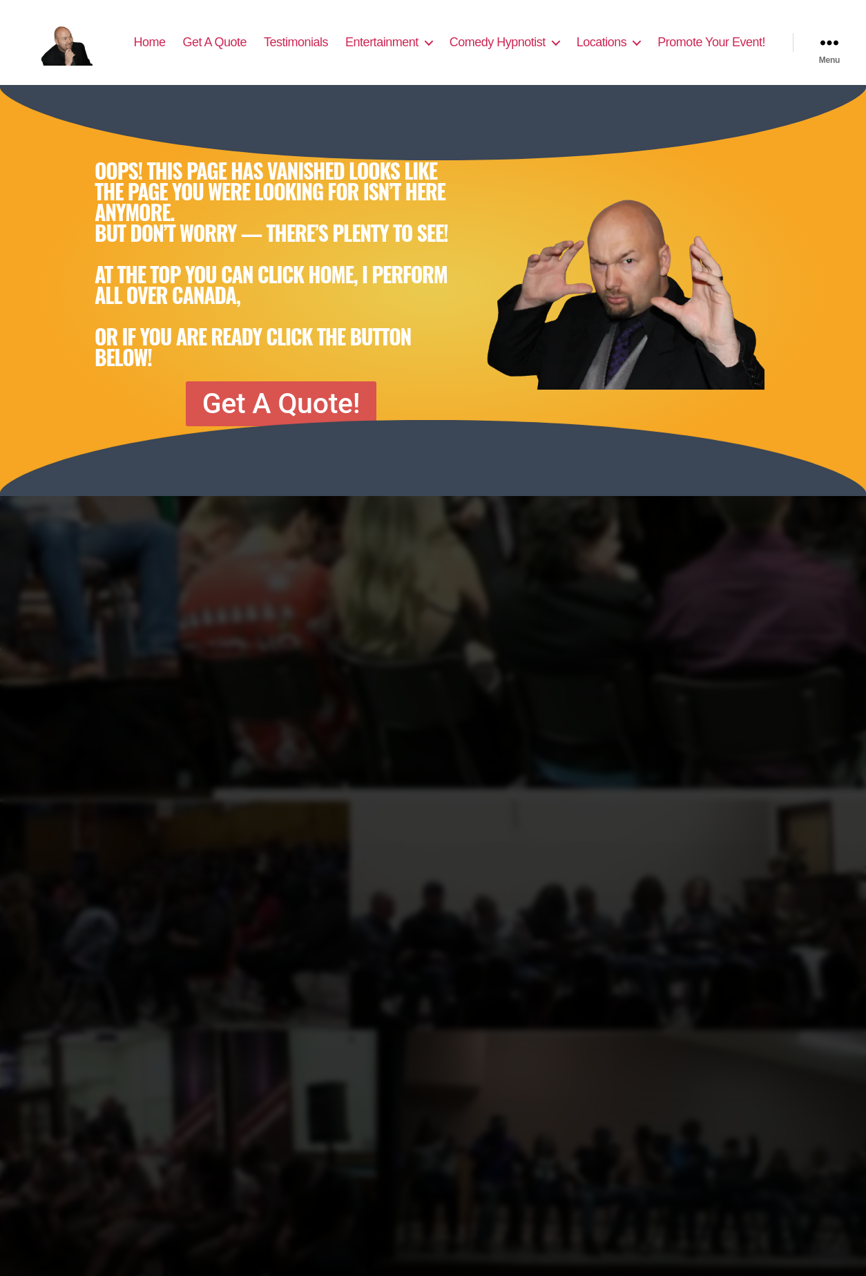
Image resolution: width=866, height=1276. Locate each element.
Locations (726, 39)
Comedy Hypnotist (622, 39)
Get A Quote (339, 39)
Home (274, 39)
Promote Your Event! (711, 60)
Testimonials (421, 39)
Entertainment (506, 39)
